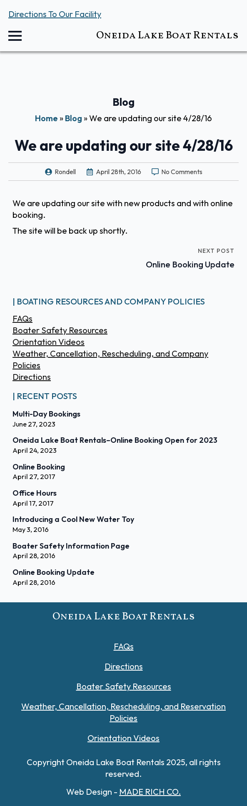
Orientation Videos (48, 342)
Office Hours (34, 493)
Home (46, 118)
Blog (73, 118)
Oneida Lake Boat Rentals (167, 35)
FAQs (22, 318)
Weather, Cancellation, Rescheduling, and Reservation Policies (123, 712)
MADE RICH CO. (150, 791)
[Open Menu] (15, 35)
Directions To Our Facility (54, 14)
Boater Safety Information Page (71, 546)
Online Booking (38, 467)
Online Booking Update (53, 572)
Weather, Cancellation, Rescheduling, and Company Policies (110, 359)
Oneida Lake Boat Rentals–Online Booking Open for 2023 (114, 440)
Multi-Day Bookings (46, 414)
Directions (31, 377)
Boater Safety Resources (59, 330)
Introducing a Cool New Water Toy (73, 519)
